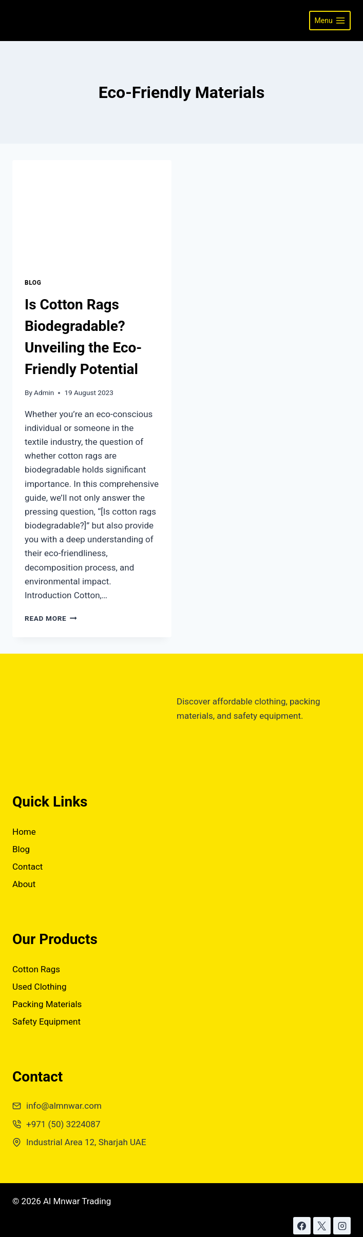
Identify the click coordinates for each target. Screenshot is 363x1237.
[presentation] (91, 213)
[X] (322, 1225)
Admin (44, 392)
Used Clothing (39, 986)
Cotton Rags (36, 969)
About (23, 884)
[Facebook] (302, 1225)
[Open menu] (330, 20)
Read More (51, 618)
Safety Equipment (46, 1021)
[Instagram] (342, 1225)
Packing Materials (47, 1004)
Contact (27, 866)
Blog (33, 282)
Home (24, 832)
